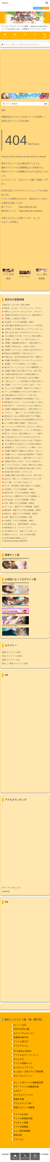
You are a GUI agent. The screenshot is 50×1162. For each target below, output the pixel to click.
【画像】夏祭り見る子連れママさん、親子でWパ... (24, 475)
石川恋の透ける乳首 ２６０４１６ (18, 472)
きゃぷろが (18, 1059)
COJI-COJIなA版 (21, 1029)
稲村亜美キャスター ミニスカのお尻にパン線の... (24, 402)
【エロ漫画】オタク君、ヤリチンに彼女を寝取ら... (24, 336)
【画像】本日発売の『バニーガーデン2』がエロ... (23, 360)
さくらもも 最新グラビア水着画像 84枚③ (21, 507)
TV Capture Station (22, 1051)
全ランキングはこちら (11, 887)
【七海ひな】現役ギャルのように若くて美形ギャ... (24, 440)
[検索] (47, 3)
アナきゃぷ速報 (20, 1122)
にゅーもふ (18, 1139)
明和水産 (17, 1135)
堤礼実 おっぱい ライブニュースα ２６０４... (23, 308)
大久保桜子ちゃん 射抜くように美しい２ (20, 531)
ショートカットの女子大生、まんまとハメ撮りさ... (24, 427)
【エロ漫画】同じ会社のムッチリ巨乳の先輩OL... (23, 444)
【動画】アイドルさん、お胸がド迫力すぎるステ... (24, 350)
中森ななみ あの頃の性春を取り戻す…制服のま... (24, 357)
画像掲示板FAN (20, 1037)
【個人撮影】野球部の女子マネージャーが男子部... (24, 325)
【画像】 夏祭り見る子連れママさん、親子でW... (23, 371)
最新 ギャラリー (11, 652)
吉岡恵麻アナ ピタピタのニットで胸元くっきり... (24, 447)
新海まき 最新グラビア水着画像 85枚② (20, 514)
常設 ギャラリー (9, 656)
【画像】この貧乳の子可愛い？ (16, 319)
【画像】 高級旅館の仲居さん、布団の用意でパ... (23, 343)
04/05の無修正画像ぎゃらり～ (16, 538)
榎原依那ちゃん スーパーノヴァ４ (18, 528)
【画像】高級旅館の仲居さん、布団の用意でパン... (24, 409)
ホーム (6, 44)
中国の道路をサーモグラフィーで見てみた (20, 395)
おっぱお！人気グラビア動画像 (28, 1071)
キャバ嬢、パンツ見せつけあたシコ (18, 482)
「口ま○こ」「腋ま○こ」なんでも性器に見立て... (23, 413)
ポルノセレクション (23, 1076)
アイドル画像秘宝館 (23, 1118)
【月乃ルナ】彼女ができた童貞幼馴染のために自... (24, 420)
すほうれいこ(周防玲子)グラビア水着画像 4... (22, 496)
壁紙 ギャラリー (11, 660)
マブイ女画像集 (20, 1127)
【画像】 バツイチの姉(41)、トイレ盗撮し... (21, 364)
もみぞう (17, 1091)
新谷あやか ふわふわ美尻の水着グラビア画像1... (23, 416)
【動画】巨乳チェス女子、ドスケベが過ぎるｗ (22, 461)
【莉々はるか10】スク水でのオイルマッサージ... (23, 332)
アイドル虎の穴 (20, 1041)
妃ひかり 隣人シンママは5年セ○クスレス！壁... (23, 479)
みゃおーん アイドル (23, 1067)
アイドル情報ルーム (23, 1063)
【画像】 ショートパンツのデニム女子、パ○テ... (23, 385)
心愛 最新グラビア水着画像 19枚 (18, 517)
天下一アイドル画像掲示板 (26, 1086)
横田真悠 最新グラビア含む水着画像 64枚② (22, 510)
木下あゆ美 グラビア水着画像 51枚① (20, 500)
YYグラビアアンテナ (23, 1095)
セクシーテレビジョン (24, 1033)
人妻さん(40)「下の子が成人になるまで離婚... (22, 378)
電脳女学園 (18, 1099)
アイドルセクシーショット (26, 1055)
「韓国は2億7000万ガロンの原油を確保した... (22, 374)
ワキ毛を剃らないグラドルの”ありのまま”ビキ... (23, 437)
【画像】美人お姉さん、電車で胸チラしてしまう (23, 458)
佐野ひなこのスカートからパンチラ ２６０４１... (24, 312)
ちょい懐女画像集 (21, 1131)
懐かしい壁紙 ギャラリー (15, 663)
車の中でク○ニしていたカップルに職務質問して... (23, 367)
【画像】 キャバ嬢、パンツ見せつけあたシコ (21, 339)
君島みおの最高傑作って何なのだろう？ (19, 353)
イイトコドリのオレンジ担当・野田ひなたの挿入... (24, 465)
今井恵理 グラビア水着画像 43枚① (19, 322)
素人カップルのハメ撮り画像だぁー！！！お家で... (24, 433)
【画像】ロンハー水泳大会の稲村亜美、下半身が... (24, 454)
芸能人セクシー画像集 (24, 1107)
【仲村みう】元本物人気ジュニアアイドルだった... (24, 329)
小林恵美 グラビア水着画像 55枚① (19, 521)
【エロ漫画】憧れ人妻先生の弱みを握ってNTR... (23, 468)
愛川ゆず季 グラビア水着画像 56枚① (20, 493)
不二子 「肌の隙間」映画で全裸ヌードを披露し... (23, 486)
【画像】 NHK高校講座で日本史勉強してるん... (22, 399)
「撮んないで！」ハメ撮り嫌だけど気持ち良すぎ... (24, 381)
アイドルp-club (20, 1114)
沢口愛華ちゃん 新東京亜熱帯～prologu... (20, 524)
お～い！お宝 (19, 1025)
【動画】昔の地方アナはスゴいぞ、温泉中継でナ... (24, 315)
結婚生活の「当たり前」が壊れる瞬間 (16, 305)
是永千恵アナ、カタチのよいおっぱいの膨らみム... (24, 406)
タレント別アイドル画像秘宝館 (28, 1082)
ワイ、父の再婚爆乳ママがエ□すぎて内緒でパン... (23, 392)
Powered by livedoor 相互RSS (14, 541)
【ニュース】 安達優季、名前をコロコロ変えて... (23, 388)
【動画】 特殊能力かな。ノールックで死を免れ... (23, 430)
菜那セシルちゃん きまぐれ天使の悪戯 (19, 535)
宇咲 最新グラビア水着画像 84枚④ (19, 503)
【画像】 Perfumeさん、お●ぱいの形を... (20, 346)
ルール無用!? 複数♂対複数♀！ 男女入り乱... (21, 423)
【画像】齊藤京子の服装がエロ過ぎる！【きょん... (24, 451)
